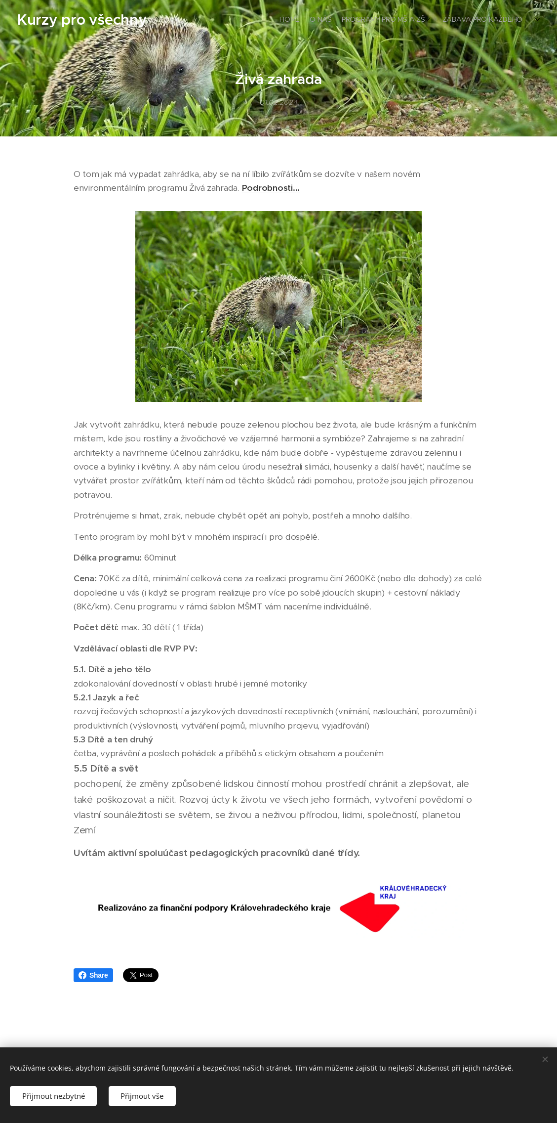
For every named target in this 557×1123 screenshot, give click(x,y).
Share (93, 975)
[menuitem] (484, 20)
